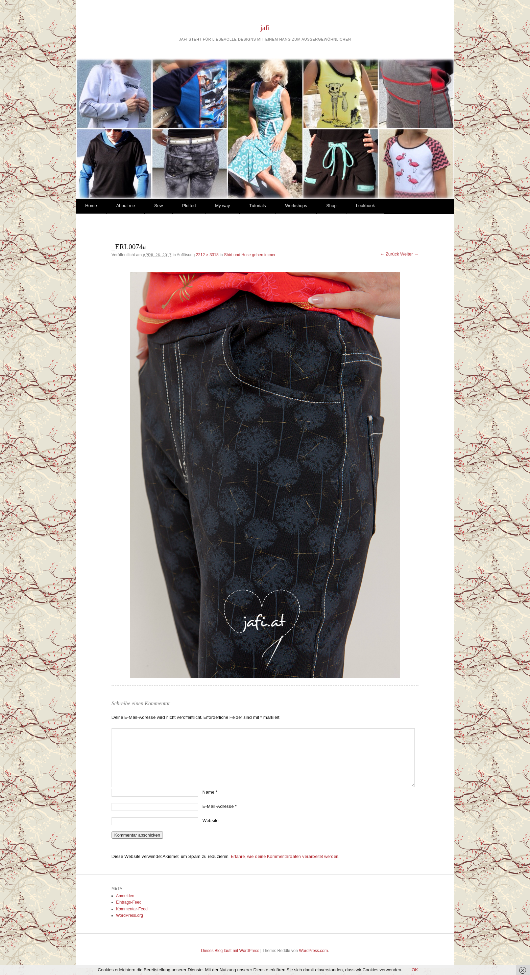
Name (209, 792)
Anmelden (125, 895)
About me (125, 205)
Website (210, 820)
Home (91, 205)
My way (222, 205)
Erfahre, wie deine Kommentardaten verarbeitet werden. (285, 856)
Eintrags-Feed (128, 902)
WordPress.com (313, 950)
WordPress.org (129, 915)
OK (415, 969)
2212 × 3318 (207, 254)
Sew (158, 205)
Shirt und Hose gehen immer (250, 254)
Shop (331, 205)
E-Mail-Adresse (219, 806)
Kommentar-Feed (131, 909)
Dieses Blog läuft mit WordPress (230, 950)
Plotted (189, 205)
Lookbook (365, 205)
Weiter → (409, 254)
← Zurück (389, 254)
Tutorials (257, 205)
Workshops (296, 205)
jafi (265, 28)
